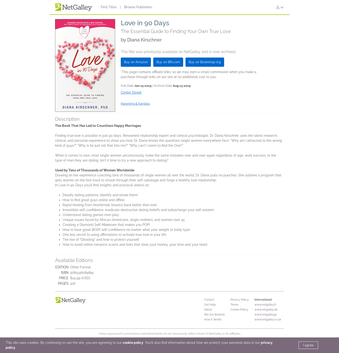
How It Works (213, 319)
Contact (209, 299)
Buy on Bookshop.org (205, 62)
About (208, 309)
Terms (234, 304)
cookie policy (133, 343)
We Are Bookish (214, 314)
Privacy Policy (239, 299)
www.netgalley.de (266, 309)
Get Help (210, 304)
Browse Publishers (138, 7)
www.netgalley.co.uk (267, 319)
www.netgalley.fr (265, 304)
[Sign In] (280, 7)
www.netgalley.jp (265, 314)
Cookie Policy (239, 309)
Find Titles (109, 7)
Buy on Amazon (136, 62)
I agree (308, 345)
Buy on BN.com (168, 62)
